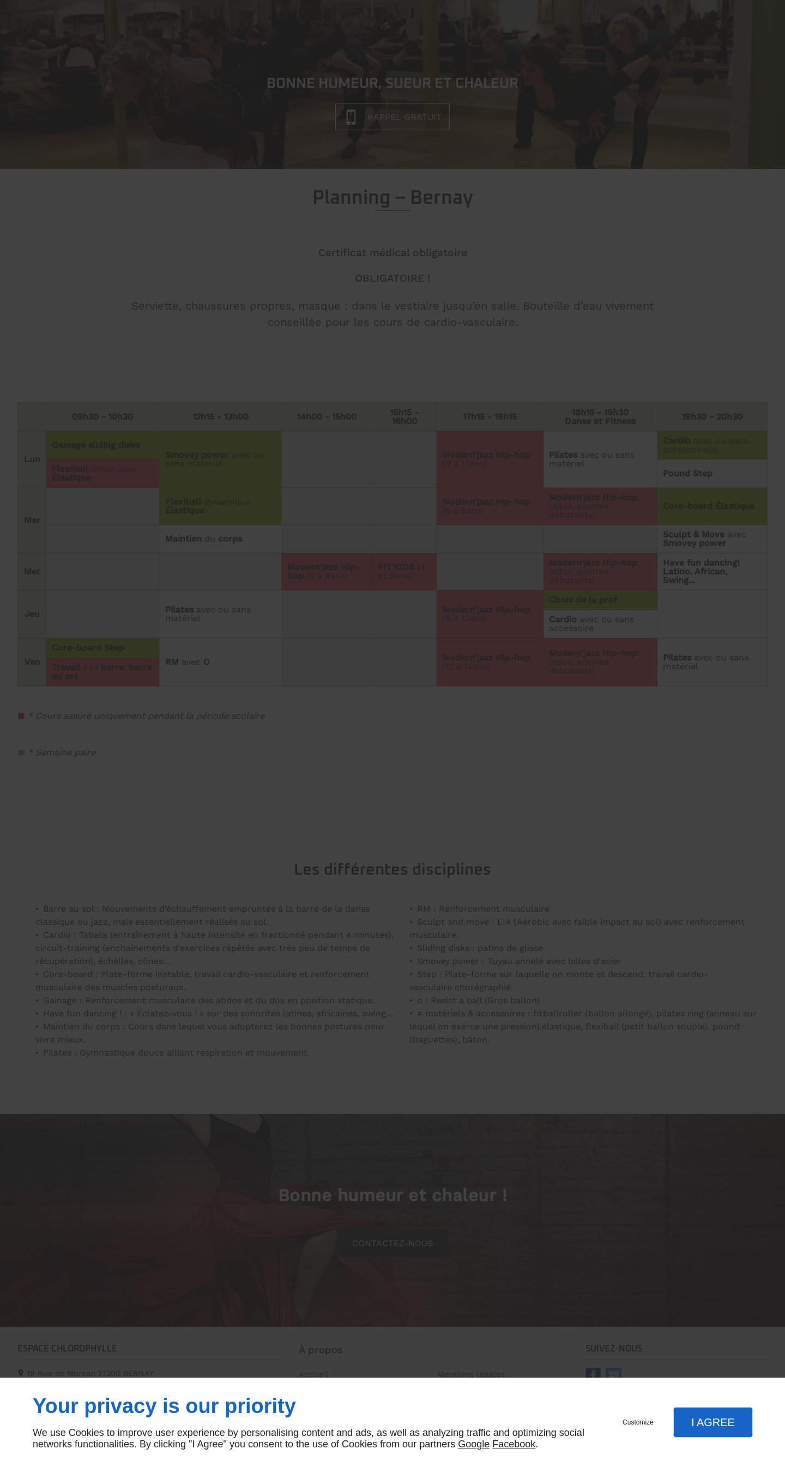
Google (474, 1444)
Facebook (513, 1444)
